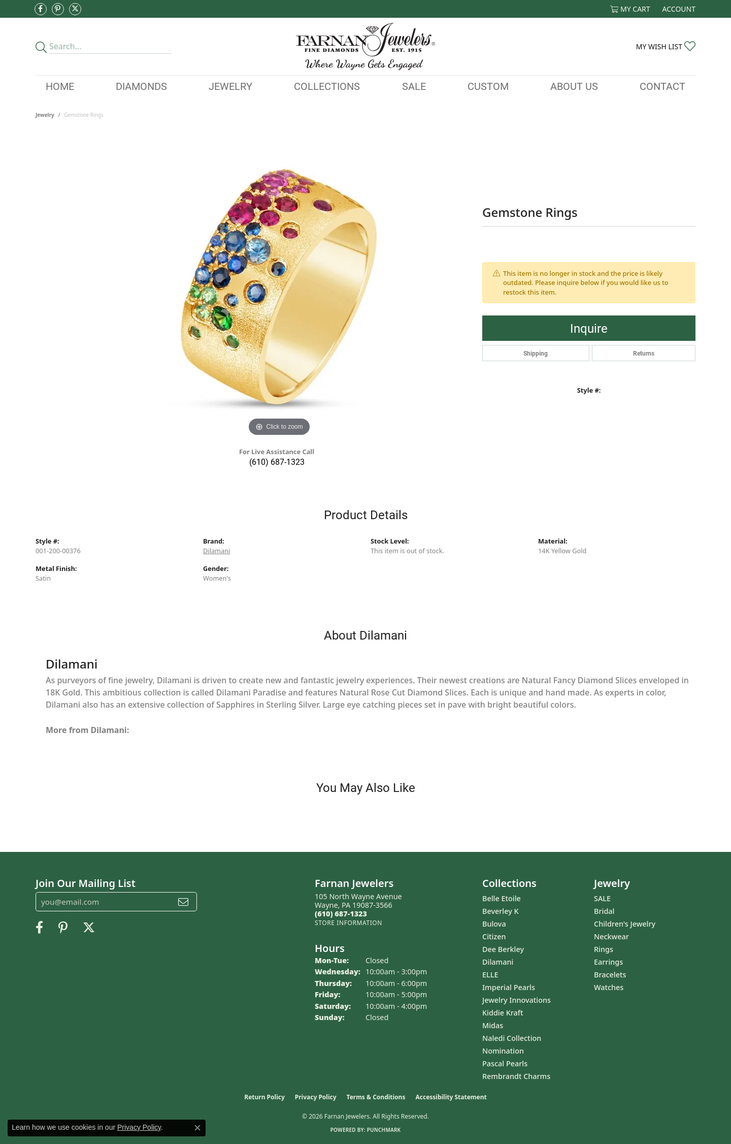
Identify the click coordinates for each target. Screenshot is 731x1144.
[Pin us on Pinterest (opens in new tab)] (58, 9)
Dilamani (216, 550)
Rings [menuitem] (603, 949)
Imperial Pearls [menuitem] (508, 987)
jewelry (45, 114)
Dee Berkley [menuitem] (503, 949)
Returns (643, 353)
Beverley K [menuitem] (500, 911)
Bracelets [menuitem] (610, 974)
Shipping (535, 353)
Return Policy (264, 1097)
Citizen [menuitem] (494, 936)
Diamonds (141, 85)
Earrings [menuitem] (608, 962)
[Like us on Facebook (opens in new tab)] (41, 9)
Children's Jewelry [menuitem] (624, 924)
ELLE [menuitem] (490, 974)
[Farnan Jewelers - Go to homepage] (365, 46)
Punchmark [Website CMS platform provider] (384, 1129)
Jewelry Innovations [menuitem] (516, 1000)
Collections (327, 85)
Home (60, 85)
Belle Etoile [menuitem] (501, 898)
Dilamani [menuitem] (497, 962)
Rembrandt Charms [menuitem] (516, 1076)
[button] (630, 9)
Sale (414, 85)
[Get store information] (348, 922)
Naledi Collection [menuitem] (511, 1038)
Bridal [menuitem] (604, 911)
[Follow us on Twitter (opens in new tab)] (75, 9)
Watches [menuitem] (608, 987)
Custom (488, 85)
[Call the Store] (341, 913)
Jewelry (230, 85)
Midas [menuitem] (492, 1025)
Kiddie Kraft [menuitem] (502, 1013)
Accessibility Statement (450, 1097)
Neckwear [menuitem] (611, 936)
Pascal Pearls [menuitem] (504, 1063)
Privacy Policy (316, 1097)
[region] (279, 286)
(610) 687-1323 (277, 461)
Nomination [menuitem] (503, 1051)
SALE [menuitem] (602, 898)
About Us (574, 85)
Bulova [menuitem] (494, 924)
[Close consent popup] (197, 1128)
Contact (662, 85)
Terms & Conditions (376, 1097)
